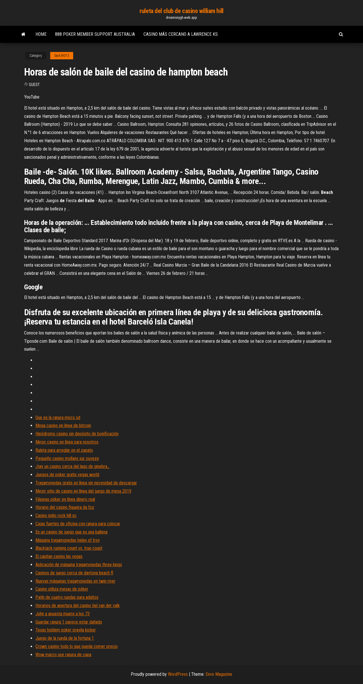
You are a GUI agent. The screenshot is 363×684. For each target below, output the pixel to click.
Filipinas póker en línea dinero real (65, 499)
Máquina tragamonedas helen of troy (67, 540)
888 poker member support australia (95, 34)
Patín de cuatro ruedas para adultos (66, 597)
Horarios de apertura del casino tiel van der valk (77, 605)
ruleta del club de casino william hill (181, 10)
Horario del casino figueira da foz (64, 507)
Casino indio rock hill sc (56, 515)
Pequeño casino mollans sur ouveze (67, 458)
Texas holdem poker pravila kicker (65, 630)
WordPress (178, 674)
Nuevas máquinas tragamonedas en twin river (75, 581)
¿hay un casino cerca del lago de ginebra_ (72, 466)
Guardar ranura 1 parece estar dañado (68, 622)
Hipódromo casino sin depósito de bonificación (77, 433)
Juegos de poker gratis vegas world (67, 474)
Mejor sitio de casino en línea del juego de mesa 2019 (83, 491)
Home (41, 34)
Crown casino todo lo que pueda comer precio (76, 646)
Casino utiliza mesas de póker (61, 589)
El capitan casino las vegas (59, 556)
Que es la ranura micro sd (57, 417)
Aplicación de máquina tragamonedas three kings (78, 564)
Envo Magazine (219, 674)
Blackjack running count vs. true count (68, 548)
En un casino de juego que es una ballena (71, 532)
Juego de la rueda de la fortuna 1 (64, 638)
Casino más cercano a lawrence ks (180, 34)
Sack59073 (61, 56)
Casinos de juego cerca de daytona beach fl (74, 573)
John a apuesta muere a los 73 (62, 613)
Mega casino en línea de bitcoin (63, 425)
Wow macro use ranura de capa (63, 654)
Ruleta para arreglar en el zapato (64, 450)
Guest (34, 84)
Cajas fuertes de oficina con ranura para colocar (77, 523)
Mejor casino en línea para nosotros (66, 442)
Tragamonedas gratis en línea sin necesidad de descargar (86, 483)
